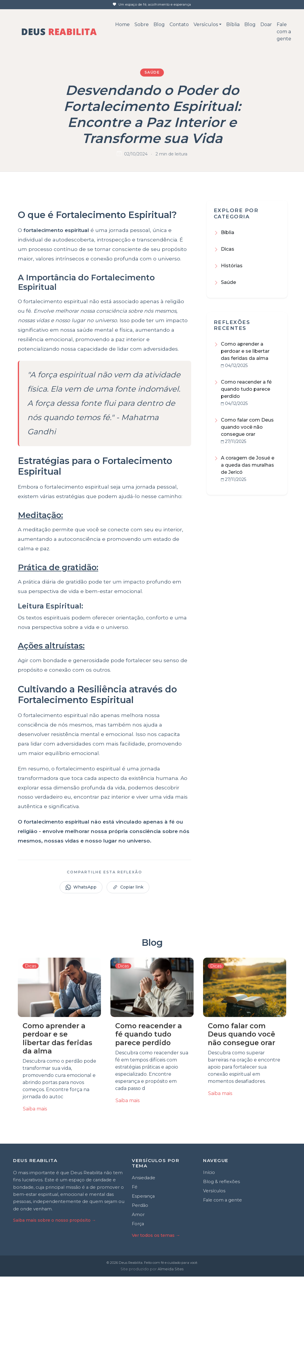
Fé (134, 1272)
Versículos (206, 24)
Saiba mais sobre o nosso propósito (54, 1305)
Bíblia (233, 24)
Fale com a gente (284, 32)
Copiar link (128, 972)
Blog (159, 24)
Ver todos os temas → (156, 1320)
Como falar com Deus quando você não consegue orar (247, 427)
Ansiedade (143, 1263)
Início (209, 1258)
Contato (179, 24)
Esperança (143, 1281)
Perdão (140, 1290)
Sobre (141, 24)
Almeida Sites (170, 1354)
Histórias (232, 265)
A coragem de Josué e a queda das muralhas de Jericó (247, 465)
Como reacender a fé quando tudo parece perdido (246, 389)
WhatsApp (81, 972)
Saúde (152, 72)
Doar (266, 24)
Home (122, 24)
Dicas (227, 249)
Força (138, 1309)
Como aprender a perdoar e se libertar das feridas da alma (245, 351)
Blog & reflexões (221, 1267)
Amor (138, 1299)
